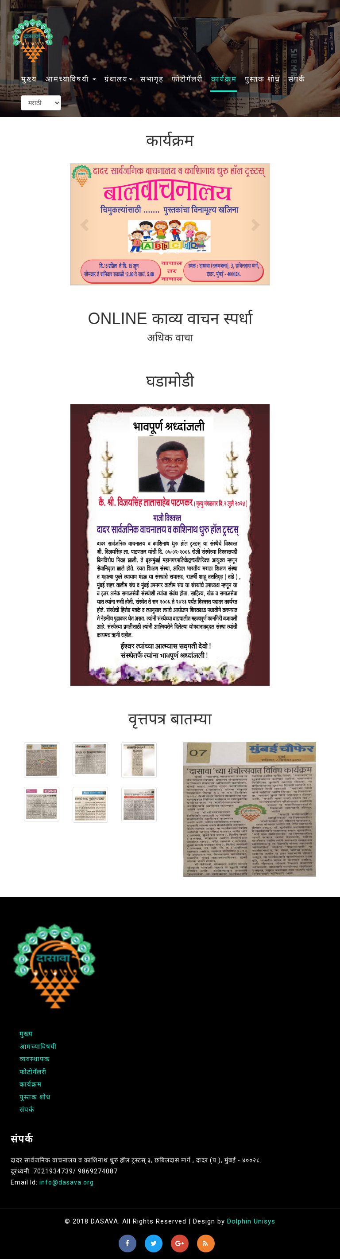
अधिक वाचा (170, 338)
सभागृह (152, 79)
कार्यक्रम (224, 79)
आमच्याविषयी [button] (70, 79)
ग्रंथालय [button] (118, 79)
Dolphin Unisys (251, 1221)
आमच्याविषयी (38, 1047)
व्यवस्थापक (34, 1059)
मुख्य (29, 79)
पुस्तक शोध (262, 79)
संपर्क (296, 79)
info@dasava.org (66, 1182)
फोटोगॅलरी (187, 79)
